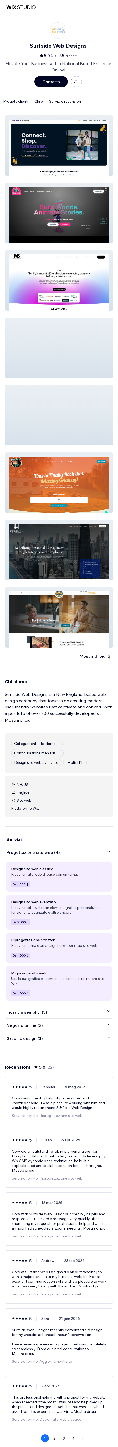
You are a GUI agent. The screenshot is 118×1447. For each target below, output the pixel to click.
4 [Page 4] (73, 1438)
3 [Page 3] (64, 1438)
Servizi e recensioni (65, 101)
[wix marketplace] (21, 7)
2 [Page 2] (54, 1438)
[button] (59, 145)
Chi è (38, 101)
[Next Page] (83, 1438)
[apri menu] (109, 7)
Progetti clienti (15, 101)
